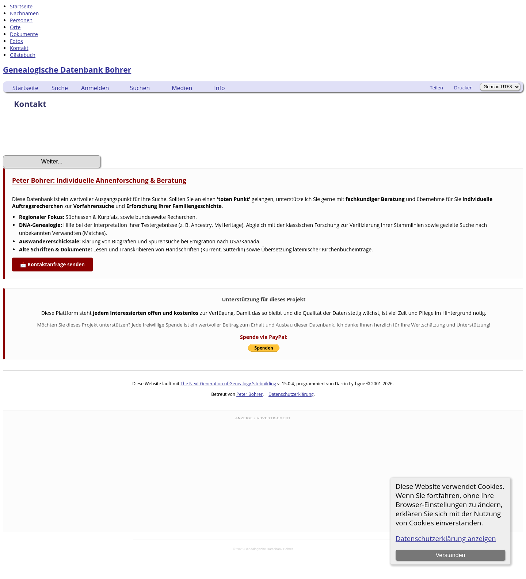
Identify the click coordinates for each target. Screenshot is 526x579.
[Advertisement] (263, 475)
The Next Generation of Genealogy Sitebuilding (228, 384)
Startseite (25, 88)
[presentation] (58, 134)
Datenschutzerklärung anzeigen (446, 538)
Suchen (140, 88)
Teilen (436, 87)
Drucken (463, 87)
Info (219, 88)
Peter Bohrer (249, 394)
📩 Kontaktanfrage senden (52, 264)
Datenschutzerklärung (291, 394)
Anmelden (95, 88)
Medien (182, 88)
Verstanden (450, 555)
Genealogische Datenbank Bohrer (67, 70)
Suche (60, 88)
